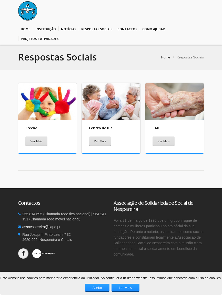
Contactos (127, 29)
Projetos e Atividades (39, 38)
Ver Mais (36, 141)
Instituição (45, 29)
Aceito (97, 287)
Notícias (68, 29)
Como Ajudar (153, 29)
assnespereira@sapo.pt (41, 227)
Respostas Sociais (97, 29)
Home (25, 29)
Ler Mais (125, 287)
